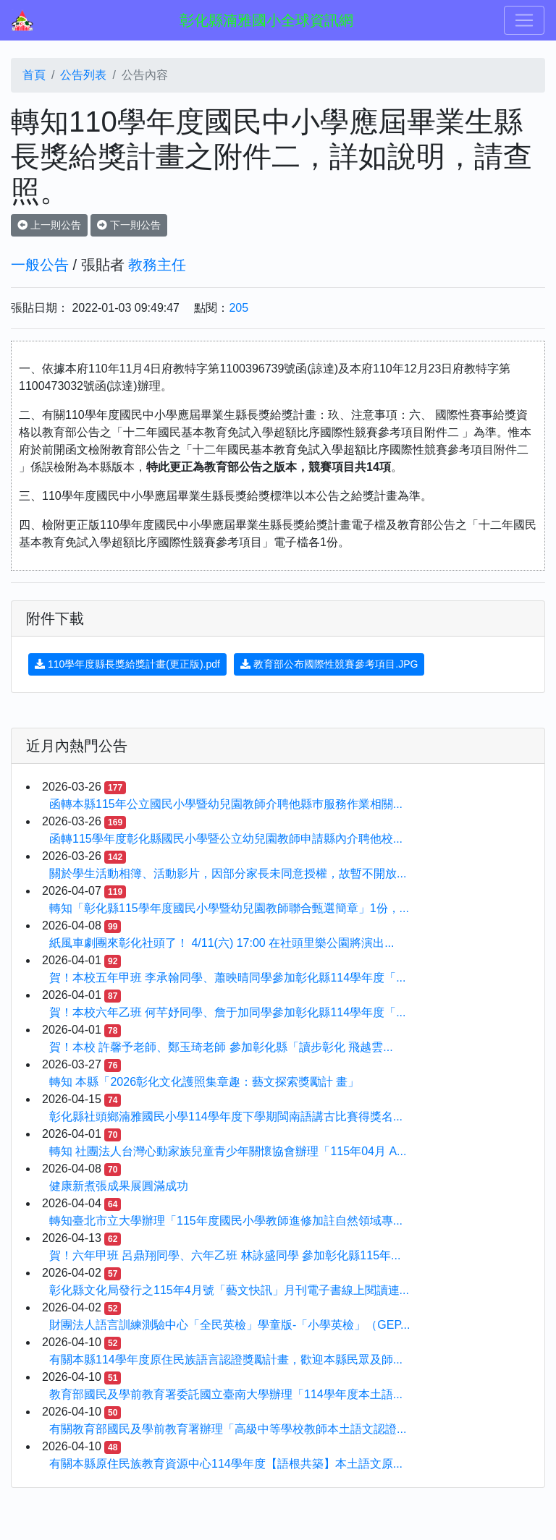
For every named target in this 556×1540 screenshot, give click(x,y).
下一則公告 (129, 225)
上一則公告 (49, 225)
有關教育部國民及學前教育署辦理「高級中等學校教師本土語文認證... (227, 1429)
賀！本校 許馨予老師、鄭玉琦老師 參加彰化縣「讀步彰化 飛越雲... (221, 1047)
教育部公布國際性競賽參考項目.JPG (329, 664)
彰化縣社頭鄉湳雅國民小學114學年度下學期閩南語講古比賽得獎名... (226, 1116)
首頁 (34, 75)
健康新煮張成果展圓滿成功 (118, 1186)
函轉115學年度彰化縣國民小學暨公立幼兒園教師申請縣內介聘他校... (226, 839)
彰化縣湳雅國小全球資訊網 (266, 20)
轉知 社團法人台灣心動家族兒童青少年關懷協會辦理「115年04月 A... (227, 1151)
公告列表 (83, 75)
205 (238, 308)
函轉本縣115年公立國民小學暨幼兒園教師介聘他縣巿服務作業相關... (226, 804)
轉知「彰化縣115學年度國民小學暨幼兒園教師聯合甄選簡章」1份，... (229, 908)
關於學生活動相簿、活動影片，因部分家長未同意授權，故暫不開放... (227, 873)
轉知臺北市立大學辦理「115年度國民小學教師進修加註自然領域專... (226, 1220)
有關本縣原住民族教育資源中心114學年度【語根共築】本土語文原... (226, 1464)
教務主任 (157, 265)
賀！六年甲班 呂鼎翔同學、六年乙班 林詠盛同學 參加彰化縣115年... (224, 1255)
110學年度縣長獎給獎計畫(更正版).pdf (127, 664)
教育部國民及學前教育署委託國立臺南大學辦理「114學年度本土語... (226, 1394)
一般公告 (40, 265)
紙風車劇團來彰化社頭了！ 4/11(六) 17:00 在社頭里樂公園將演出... (222, 943)
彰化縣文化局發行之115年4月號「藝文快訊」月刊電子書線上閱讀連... (229, 1290)
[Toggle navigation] (524, 20)
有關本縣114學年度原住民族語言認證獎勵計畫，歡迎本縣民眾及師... (226, 1359)
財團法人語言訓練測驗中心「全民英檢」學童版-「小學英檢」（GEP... (229, 1325)
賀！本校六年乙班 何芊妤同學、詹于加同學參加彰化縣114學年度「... (227, 1012)
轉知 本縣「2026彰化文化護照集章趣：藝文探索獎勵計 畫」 (204, 1082)
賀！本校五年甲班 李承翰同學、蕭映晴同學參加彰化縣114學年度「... (227, 977)
